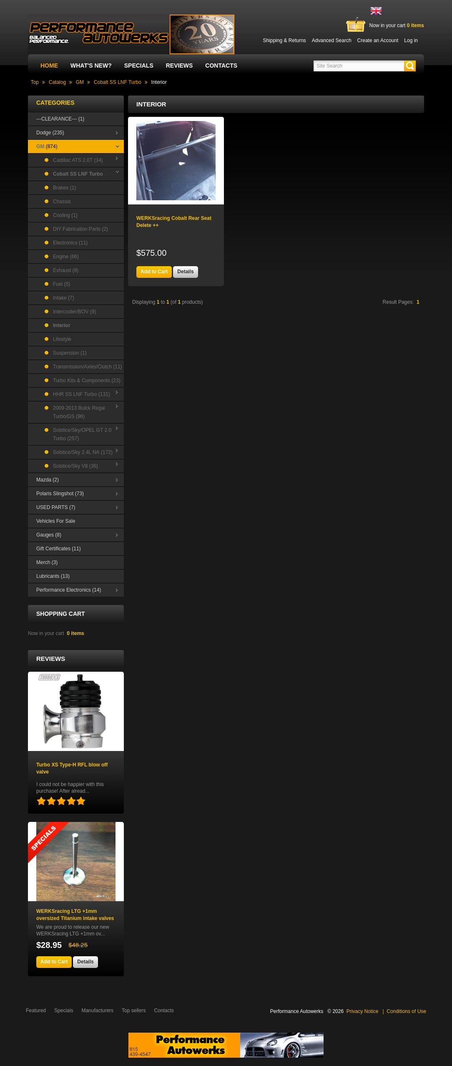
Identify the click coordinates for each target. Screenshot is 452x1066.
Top (35, 82)
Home (49, 65)
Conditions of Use (406, 1011)
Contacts (221, 65)
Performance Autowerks (296, 1011)
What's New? (91, 65)
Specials (138, 65)
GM (80, 82)
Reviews (179, 65)
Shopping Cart (60, 613)
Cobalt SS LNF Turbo (117, 82)
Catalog (57, 82)
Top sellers (134, 1010)
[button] (410, 65)
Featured (36, 1010)
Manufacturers (97, 1010)
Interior (159, 82)
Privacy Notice (363, 1011)
